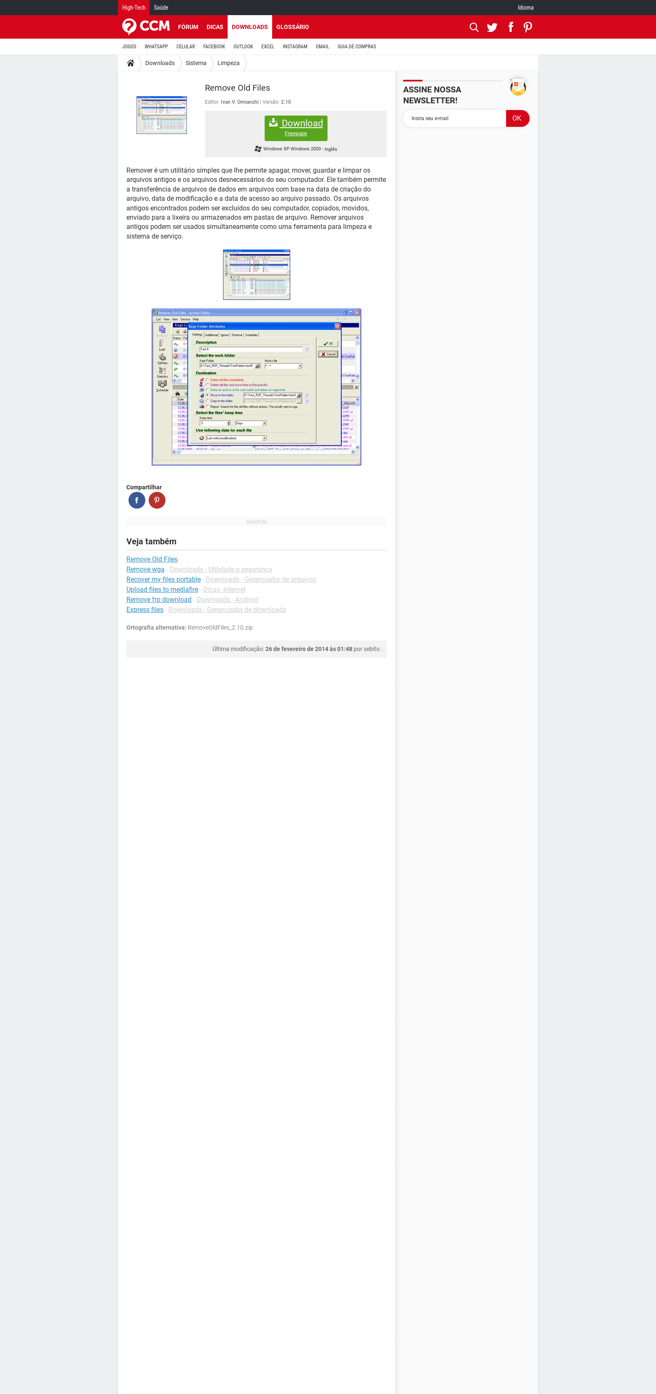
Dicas (215, 27)
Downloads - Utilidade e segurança (221, 569)
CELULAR (185, 47)
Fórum (188, 27)
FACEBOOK (214, 47)
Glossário (292, 27)
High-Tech (133, 7)
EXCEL (267, 47)
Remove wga (145, 569)
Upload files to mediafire (162, 589)
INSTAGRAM (295, 47)
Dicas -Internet (224, 589)
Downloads (250, 27)
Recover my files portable (163, 579)
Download (296, 127)
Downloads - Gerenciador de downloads (227, 610)
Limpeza (229, 63)
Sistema (196, 63)
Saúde (161, 7)
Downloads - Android (227, 600)
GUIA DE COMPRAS (357, 47)
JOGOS (129, 47)
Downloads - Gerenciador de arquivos (261, 579)
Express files (144, 610)
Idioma (526, 7)
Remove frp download (159, 600)
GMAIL (322, 47)
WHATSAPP (156, 47)
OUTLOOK (243, 47)
